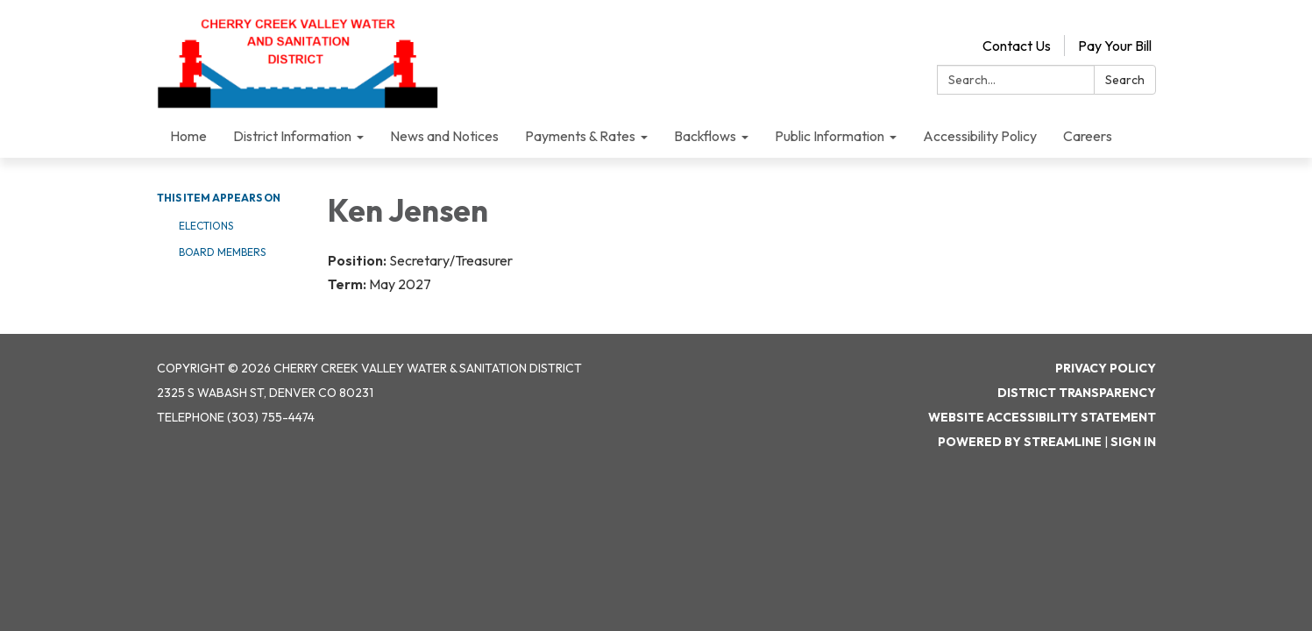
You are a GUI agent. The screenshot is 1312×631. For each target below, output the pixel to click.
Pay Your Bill (1115, 45)
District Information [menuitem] (292, 136)
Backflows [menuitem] (705, 136)
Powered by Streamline (1020, 442)
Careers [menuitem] (1087, 136)
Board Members (222, 252)
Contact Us (1016, 45)
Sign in (1133, 442)
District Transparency (1076, 393)
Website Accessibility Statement (1042, 417)
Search (1125, 80)
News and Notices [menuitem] (444, 136)
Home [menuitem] (188, 136)
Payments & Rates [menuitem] (580, 136)
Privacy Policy (1105, 368)
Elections (206, 225)
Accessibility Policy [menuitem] (980, 136)
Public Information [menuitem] (829, 136)
